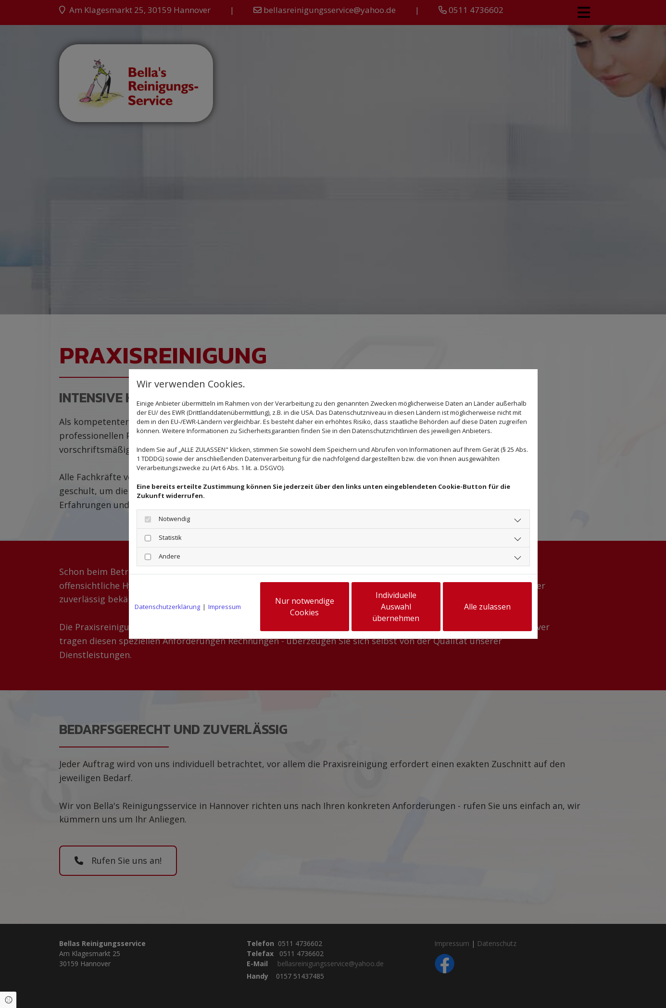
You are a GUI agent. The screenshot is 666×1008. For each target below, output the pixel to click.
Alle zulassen (487, 606)
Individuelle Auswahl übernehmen (395, 606)
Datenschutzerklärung (167, 606)
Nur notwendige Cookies (304, 607)
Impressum (224, 606)
